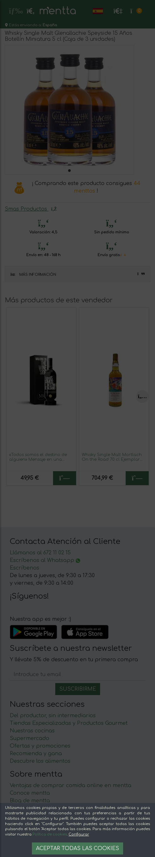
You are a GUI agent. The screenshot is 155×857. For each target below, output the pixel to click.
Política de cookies (50, 834)
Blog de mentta (30, 801)
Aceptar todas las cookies (77, 848)
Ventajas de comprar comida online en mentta (70, 785)
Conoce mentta (30, 793)
